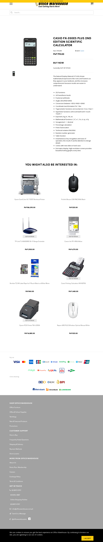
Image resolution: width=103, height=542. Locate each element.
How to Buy (14, 435)
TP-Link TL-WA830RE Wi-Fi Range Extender (30, 241)
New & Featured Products (18, 421)
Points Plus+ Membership (18, 467)
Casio (82, 51)
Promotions (13, 426)
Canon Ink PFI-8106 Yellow (73, 241)
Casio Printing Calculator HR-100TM (73, 283)
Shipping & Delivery (16, 444)
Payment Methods (16, 449)
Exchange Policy (15, 477)
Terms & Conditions (16, 481)
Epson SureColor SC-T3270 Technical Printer (30, 199)
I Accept (87, 538)
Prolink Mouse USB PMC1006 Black (73, 199)
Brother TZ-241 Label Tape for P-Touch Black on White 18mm (30, 283)
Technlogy (13, 417)
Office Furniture (15, 407)
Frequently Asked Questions (19, 440)
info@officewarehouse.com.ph (21, 509)
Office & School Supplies (18, 412)
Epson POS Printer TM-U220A (29, 325)
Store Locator (14, 454)
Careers (12, 472)
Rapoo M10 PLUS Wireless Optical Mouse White (73, 325)
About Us (13, 463)
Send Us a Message (18, 514)
